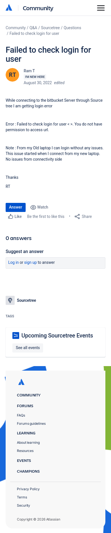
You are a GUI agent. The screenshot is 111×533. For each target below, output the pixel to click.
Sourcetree (50, 28)
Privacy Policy (28, 489)
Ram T (29, 71)
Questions (72, 28)
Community (38, 8)
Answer (15, 207)
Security (23, 505)
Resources (25, 451)
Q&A (33, 28)
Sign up (30, 262)
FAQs (21, 415)
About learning (28, 442)
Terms (22, 497)
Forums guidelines (31, 423)
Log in (13, 262)
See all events (28, 347)
